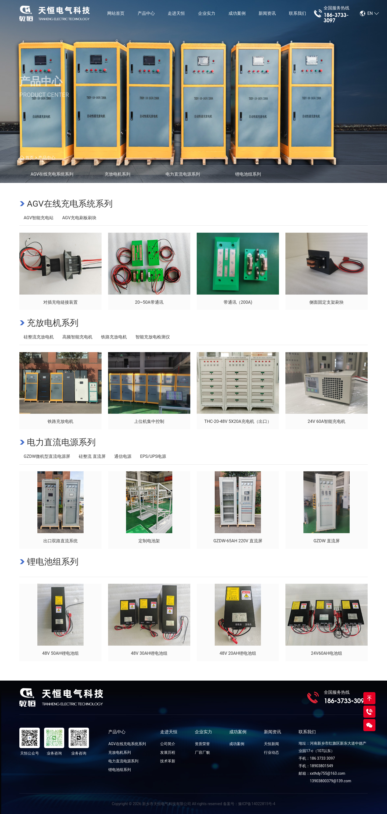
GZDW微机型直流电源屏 (47, 456)
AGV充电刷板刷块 (79, 217)
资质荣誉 (202, 744)
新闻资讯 (267, 13)
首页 (29, 157)
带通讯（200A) (238, 302)
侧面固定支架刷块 (326, 302)
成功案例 (237, 13)
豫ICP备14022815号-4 (256, 804)
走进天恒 (176, 13)
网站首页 (115, 13)
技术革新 (167, 761)
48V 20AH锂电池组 (238, 653)
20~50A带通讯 (149, 302)
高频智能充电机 (77, 336)
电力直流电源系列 (61, 442)
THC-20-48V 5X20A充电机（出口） (237, 421)
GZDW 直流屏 (326, 540)
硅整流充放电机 (39, 336)
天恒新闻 (271, 744)
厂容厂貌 (202, 752)
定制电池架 (149, 540)
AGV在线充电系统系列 (70, 204)
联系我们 (297, 13)
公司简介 (167, 744)
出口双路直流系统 (60, 540)
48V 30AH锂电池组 (149, 653)
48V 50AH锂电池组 (60, 653)
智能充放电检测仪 (152, 336)
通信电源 (122, 456)
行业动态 (271, 752)
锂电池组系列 (52, 562)
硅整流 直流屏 (92, 456)
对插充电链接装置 (60, 302)
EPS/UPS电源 (153, 456)
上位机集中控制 (149, 421)
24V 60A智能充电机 (327, 421)
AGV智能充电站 (38, 217)
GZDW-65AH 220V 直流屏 (237, 540)
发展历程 (167, 752)
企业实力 (206, 13)
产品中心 (146, 13)
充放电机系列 (52, 323)
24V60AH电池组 (326, 653)
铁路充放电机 (114, 336)
